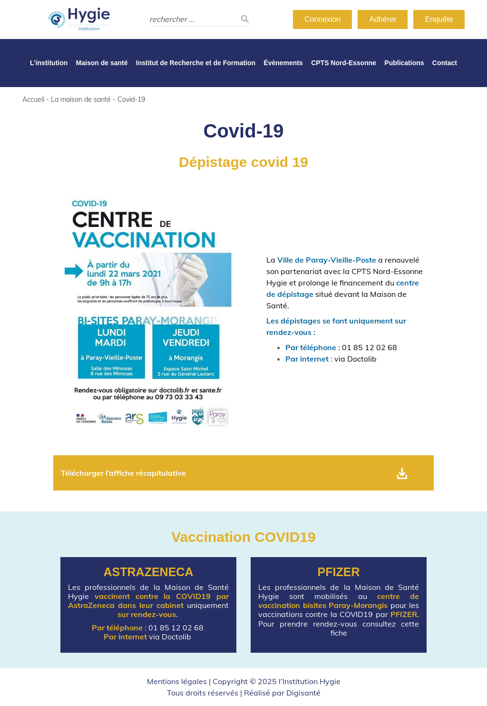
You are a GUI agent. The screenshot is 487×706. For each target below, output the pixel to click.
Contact (444, 63)
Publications (404, 63)
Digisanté (303, 692)
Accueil (33, 99)
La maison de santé (81, 99)
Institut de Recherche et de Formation (195, 63)
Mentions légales (177, 681)
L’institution (49, 63)
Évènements (282, 63)
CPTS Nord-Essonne (343, 63)
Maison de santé (102, 63)
